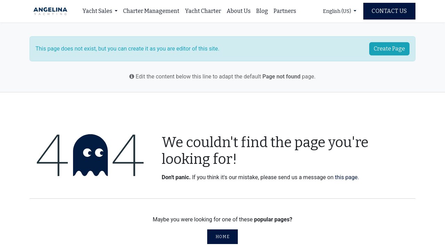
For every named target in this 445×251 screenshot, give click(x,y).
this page (346, 177)
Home (222, 236)
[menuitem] (100, 11)
